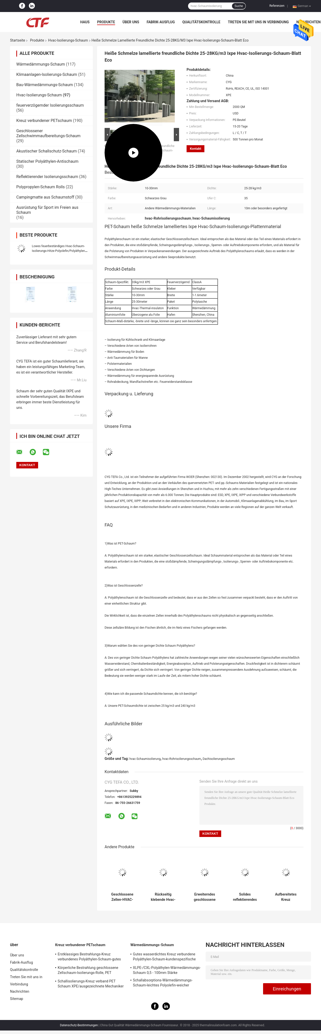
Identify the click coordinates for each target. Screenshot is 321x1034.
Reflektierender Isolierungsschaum (47, 176)
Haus (85, 22)
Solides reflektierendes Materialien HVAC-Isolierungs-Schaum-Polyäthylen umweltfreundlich (245, 897)
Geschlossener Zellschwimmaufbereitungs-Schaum (48, 133)
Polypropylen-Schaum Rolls (40, 187)
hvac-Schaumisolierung (144, 759)
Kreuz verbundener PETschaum (44, 120)
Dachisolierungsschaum (219, 759)
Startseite (17, 40)
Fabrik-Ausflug (161, 22)
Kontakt (195, 148)
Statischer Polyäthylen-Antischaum (47, 161)
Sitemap (16, 999)
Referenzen (276, 6)
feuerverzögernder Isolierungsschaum (50, 105)
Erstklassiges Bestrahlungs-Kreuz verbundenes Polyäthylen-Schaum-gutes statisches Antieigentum (89, 957)
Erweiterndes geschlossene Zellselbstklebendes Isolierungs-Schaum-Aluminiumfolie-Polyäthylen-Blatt (204, 897)
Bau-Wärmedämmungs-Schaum (44, 84)
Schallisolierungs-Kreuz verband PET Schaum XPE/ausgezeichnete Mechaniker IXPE (91, 984)
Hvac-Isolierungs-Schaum (68, 40)
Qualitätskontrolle (201, 22)
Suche (238, 6)
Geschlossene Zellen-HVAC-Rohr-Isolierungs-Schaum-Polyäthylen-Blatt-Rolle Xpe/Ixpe (122, 897)
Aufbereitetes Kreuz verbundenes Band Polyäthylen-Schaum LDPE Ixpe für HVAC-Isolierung (285, 897)
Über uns (131, 22)
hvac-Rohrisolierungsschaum (181, 759)
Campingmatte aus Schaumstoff (45, 197)
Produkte (106, 22)
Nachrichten (19, 991)
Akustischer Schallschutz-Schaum (46, 151)
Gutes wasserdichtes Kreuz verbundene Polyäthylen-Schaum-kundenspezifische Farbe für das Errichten (164, 957)
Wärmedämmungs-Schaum (40, 64)
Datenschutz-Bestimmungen (79, 1025)
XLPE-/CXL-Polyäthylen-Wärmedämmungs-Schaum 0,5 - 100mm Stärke (167, 970)
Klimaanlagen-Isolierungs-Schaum (46, 74)
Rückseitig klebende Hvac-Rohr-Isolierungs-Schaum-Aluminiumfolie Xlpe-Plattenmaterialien (163, 897)
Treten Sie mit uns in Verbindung (258, 22)
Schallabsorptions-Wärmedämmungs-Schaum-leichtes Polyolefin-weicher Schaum (163, 983)
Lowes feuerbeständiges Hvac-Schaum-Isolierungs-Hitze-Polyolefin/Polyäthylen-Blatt (59, 250)
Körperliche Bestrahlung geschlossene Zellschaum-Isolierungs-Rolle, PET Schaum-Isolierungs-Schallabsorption (88, 971)
